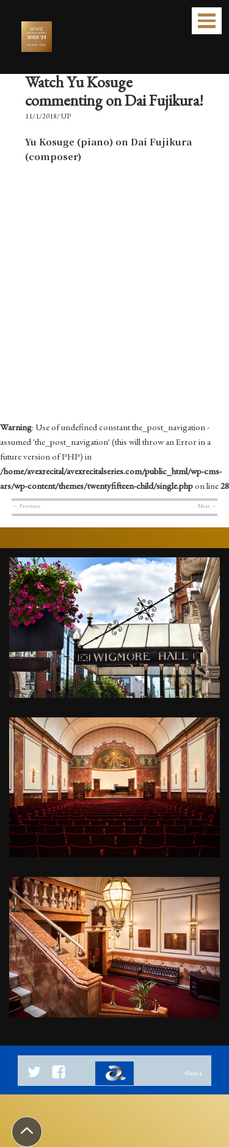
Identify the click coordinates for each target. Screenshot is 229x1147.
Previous (26, 506)
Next (207, 506)
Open (207, 20)
